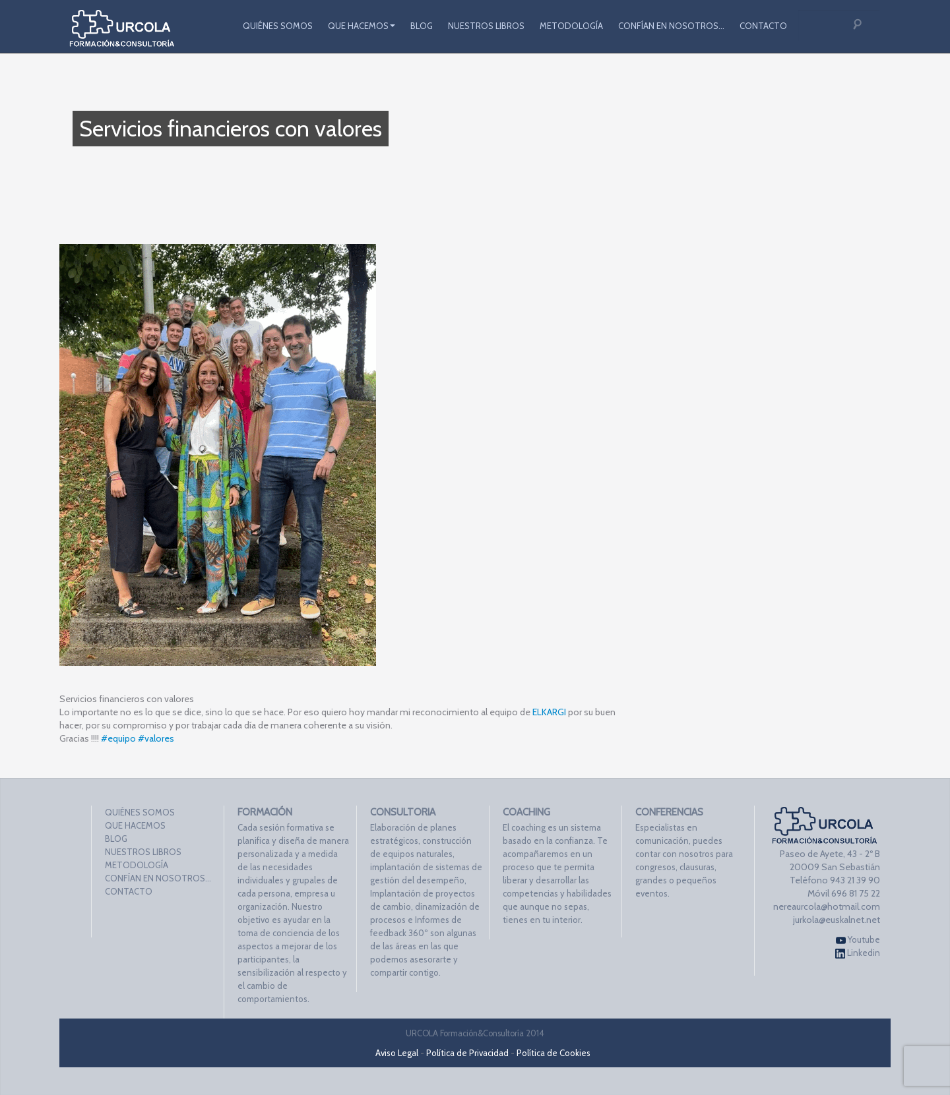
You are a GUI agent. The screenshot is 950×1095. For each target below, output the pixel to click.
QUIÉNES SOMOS (278, 25)
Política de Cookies (553, 1053)
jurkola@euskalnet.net (836, 920)
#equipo (118, 738)
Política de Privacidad (467, 1053)
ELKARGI (549, 712)
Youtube (858, 939)
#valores (156, 738)
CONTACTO (763, 25)
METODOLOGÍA (571, 25)
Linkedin (857, 953)
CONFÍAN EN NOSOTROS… (671, 25)
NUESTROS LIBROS (486, 25)
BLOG (421, 25)
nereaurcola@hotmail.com (826, 906)
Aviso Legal (396, 1053)
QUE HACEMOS (361, 25)
